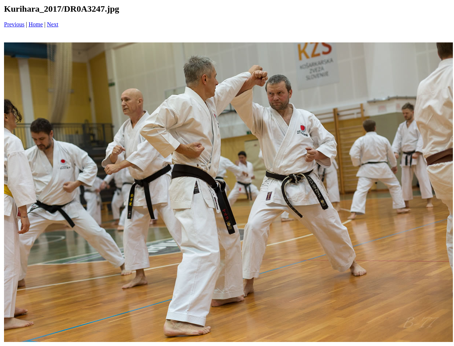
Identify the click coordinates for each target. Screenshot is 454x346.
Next (52, 24)
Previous (14, 24)
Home (35, 24)
